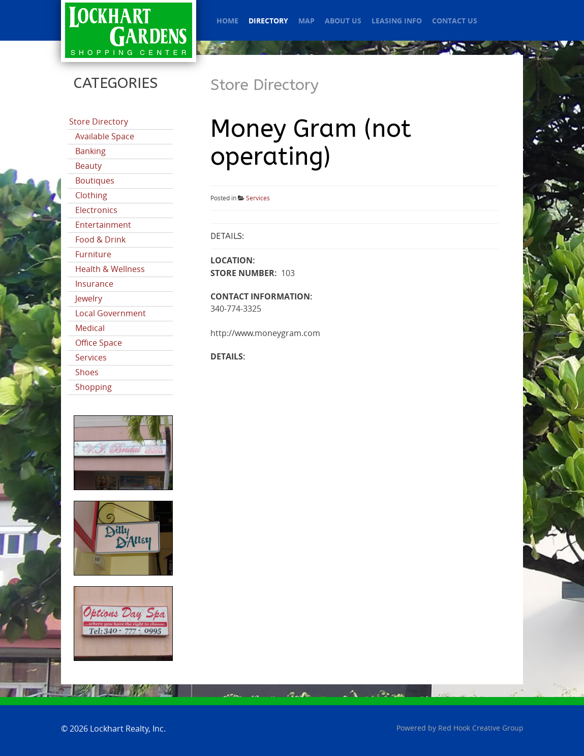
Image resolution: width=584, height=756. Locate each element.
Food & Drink (100, 240)
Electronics (96, 210)
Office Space (98, 343)
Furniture (93, 254)
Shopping (93, 387)
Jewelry (88, 299)
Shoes (87, 372)
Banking (90, 151)
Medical (90, 328)
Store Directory (98, 122)
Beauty (88, 166)
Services (91, 357)
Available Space (104, 136)
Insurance (94, 284)
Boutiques (94, 181)
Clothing (91, 195)
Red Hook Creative (481, 728)
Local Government (110, 313)
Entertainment (103, 225)
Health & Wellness (110, 269)
